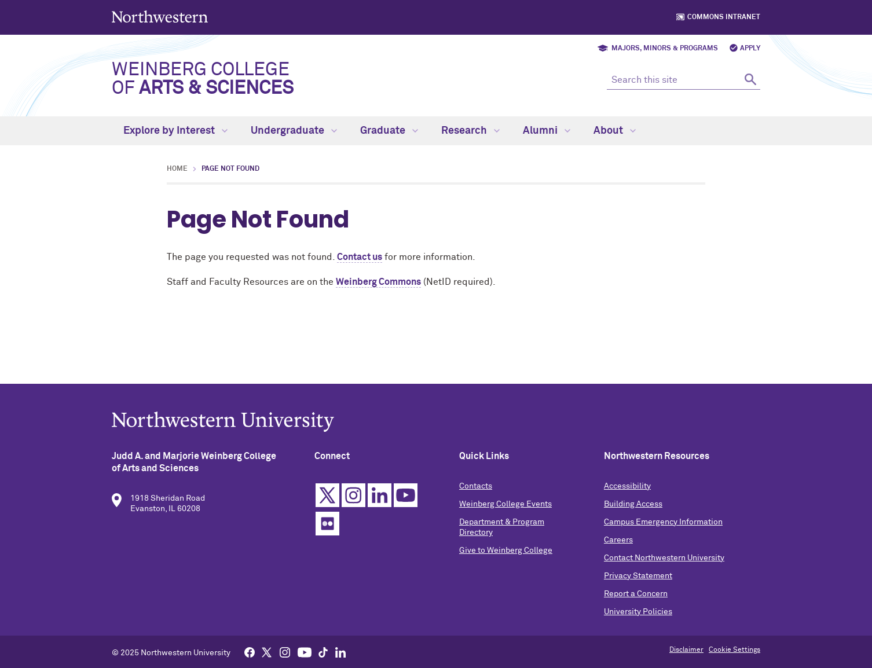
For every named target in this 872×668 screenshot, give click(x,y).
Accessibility (627, 489)
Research (470, 131)
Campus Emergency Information (663, 524)
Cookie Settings (734, 650)
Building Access (633, 506)
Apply (750, 48)
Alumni (546, 131)
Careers (618, 542)
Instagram (353, 497)
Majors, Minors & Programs (664, 48)
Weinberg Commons (378, 282)
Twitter (327, 497)
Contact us (359, 257)
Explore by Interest (175, 131)
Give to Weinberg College (505, 553)
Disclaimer (686, 650)
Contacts (475, 489)
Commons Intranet (723, 17)
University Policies (638, 614)
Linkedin (379, 497)
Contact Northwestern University (664, 560)
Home (177, 169)
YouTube (405, 497)
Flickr (327, 526)
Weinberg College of (203, 79)
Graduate (389, 131)
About (614, 131)
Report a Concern (636, 596)
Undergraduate (294, 131)
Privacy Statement (638, 578)
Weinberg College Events (505, 506)
